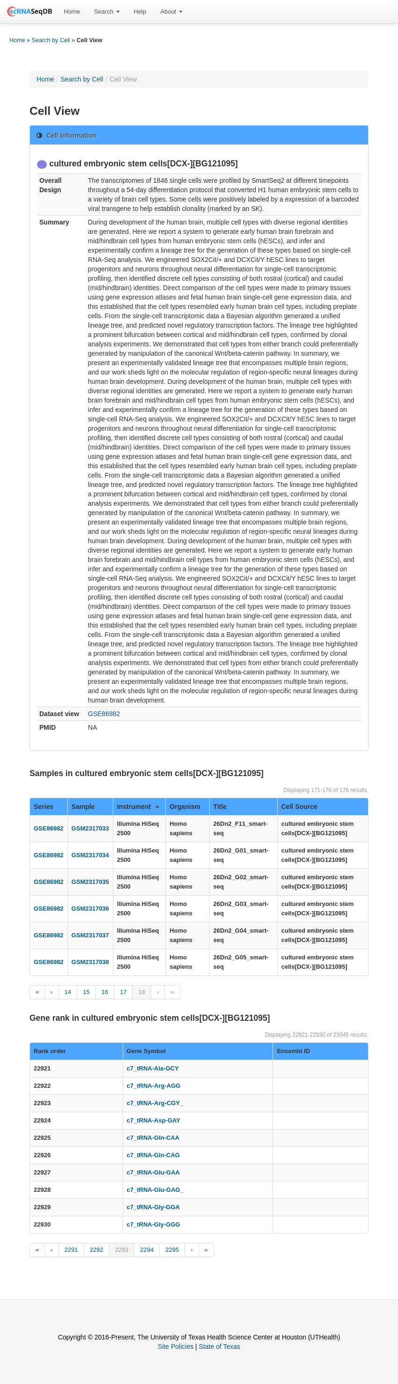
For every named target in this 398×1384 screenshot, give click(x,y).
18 (141, 991)
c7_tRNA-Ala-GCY (153, 1068)
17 (123, 991)
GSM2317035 (90, 881)
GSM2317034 (90, 855)
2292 (96, 1249)
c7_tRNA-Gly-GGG (153, 1224)
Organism (185, 806)
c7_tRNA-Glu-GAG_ (155, 1189)
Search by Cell (51, 40)
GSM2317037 (90, 935)
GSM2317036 (90, 908)
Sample (83, 806)
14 (68, 991)
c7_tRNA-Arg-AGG (154, 1085)
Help (140, 11)
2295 (172, 1249)
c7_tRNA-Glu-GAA (153, 1172)
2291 (71, 1249)
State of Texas (219, 1346)
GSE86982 (104, 714)
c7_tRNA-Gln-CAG (153, 1155)
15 (86, 991)
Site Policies (175, 1346)
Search (107, 11)
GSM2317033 (90, 828)
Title (220, 806)
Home (72, 11)
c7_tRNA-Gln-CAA (153, 1137)
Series (43, 806)
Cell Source (299, 806)
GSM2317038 (90, 961)
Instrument (138, 806)
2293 (121, 1249)
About (171, 11)
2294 (147, 1249)
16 (105, 991)
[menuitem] (72, 11)
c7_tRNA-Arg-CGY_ (155, 1103)
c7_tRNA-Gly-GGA (153, 1207)
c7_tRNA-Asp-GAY (153, 1120)
